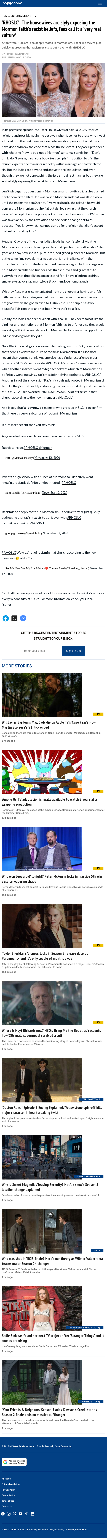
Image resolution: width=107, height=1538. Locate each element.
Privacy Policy (8, 1490)
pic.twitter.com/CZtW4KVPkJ (23, 523)
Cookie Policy (8, 1495)
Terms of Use (8, 1501)
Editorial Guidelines (11, 1484)
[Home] (12, 4)
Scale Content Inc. (63, 1446)
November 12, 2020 (47, 457)
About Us (6, 1479)
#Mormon (45, 447)
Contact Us (7, 1506)
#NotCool (27, 558)
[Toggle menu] (101, 4)
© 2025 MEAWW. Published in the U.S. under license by (28, 1446)
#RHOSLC (31, 447)
